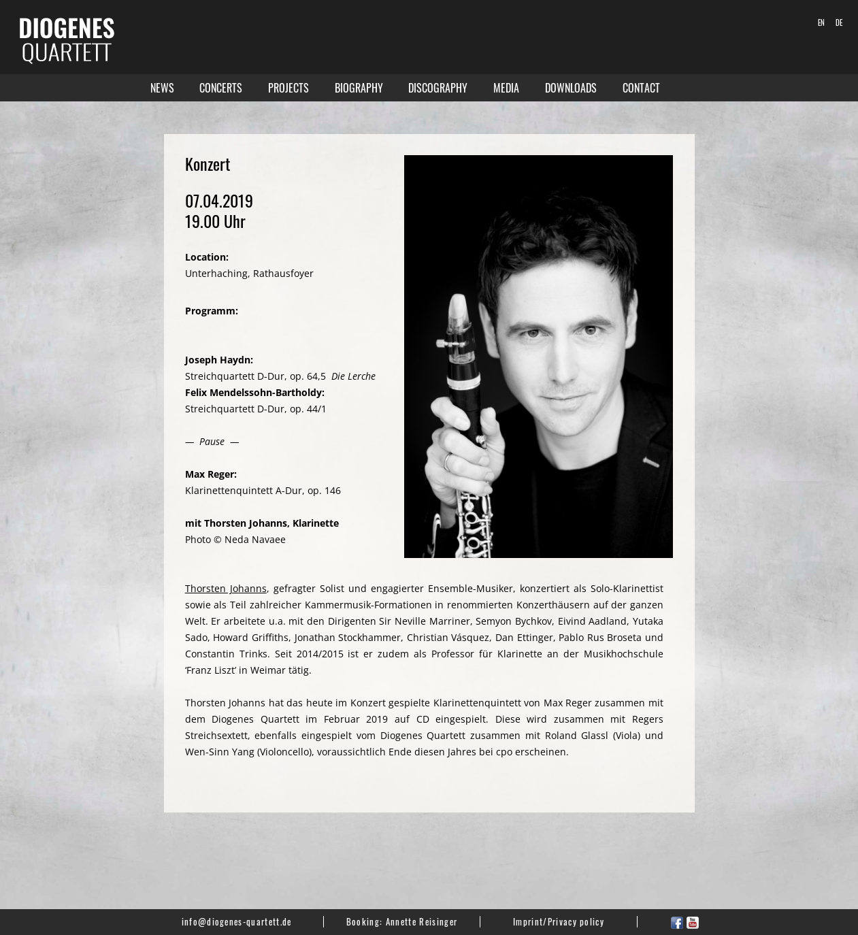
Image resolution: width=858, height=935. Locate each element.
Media (506, 88)
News (162, 88)
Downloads (571, 88)
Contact (641, 88)
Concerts (220, 88)
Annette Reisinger (421, 921)
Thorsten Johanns (226, 588)
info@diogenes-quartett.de (237, 921)
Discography (437, 88)
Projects (288, 88)
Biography (359, 88)
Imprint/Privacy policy (558, 921)
